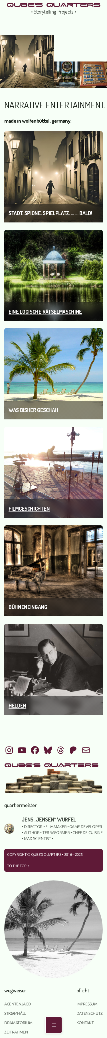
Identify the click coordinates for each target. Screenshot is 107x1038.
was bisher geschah (33, 409)
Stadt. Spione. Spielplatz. (39, 212)
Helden (17, 705)
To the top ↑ (18, 866)
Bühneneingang (28, 606)
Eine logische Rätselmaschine (45, 311)
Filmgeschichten (29, 508)
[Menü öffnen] (53, 1024)
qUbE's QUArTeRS (53, 4)
